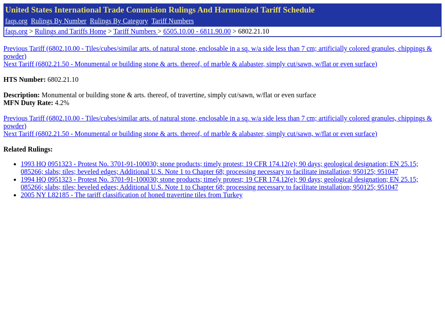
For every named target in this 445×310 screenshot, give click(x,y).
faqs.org (16, 21)
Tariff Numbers (172, 21)
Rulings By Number (59, 21)
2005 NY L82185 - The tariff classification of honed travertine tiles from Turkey (132, 194)
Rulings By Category (119, 21)
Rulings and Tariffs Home (70, 31)
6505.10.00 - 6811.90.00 (197, 31)
